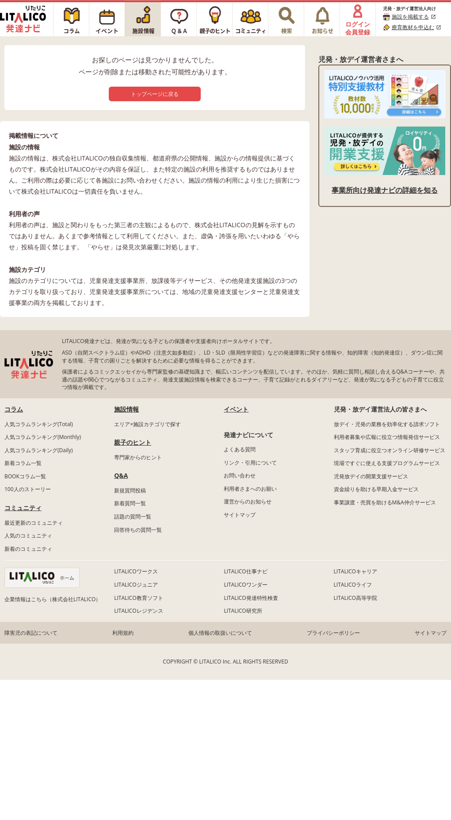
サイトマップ (240, 515)
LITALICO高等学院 (355, 598)
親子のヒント (132, 442)
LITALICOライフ (353, 584)
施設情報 (126, 409)
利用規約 (123, 633)
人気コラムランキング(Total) (38, 424)
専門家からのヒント (138, 457)
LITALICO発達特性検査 (251, 598)
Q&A (121, 475)
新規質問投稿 (130, 490)
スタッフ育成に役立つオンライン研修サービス (389, 450)
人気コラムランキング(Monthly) (42, 437)
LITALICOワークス (135, 571)
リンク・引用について (250, 462)
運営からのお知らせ (247, 501)
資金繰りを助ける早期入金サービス (376, 489)
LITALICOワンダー (245, 584)
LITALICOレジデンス (138, 610)
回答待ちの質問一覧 (138, 530)
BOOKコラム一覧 (25, 476)
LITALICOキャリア (355, 571)
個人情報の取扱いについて (220, 633)
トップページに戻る (155, 94)
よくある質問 (240, 449)
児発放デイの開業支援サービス (371, 476)
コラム (13, 409)
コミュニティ (23, 507)
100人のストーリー (27, 489)
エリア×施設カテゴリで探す (147, 424)
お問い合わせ (240, 475)
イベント (236, 409)
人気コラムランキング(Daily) (38, 450)
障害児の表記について (30, 633)
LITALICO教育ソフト (138, 598)
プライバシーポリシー (333, 633)
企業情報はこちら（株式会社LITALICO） (52, 599)
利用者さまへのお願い (250, 488)
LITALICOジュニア (135, 584)
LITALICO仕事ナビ (245, 571)
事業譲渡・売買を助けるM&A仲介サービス (385, 502)
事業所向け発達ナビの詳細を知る (385, 190)
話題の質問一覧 (132, 516)
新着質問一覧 (130, 503)
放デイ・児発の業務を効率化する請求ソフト (387, 424)
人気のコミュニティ (28, 535)
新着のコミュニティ (28, 549)
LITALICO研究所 (243, 610)
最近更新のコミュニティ (33, 522)
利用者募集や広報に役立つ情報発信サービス (387, 437)
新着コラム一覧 (23, 463)
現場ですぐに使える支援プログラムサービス (387, 463)
